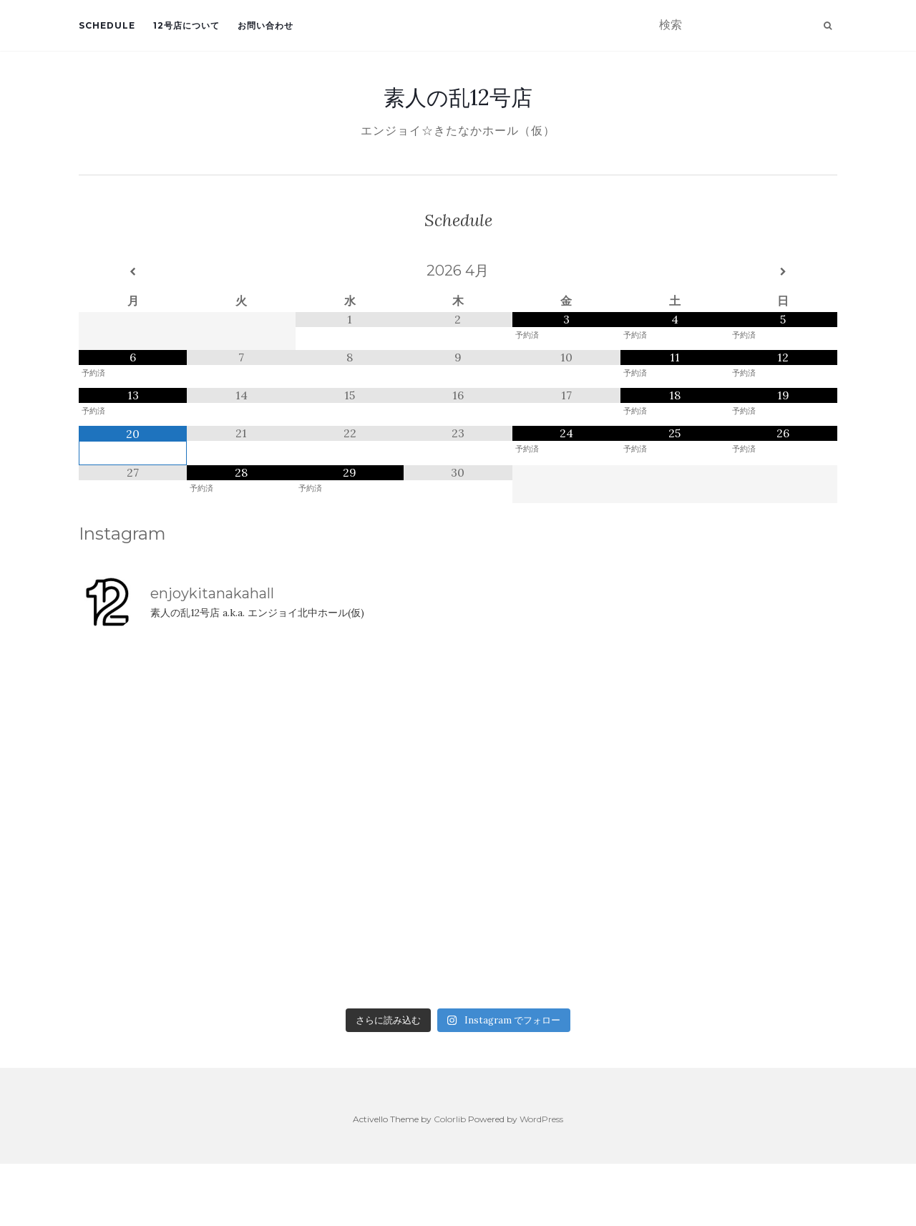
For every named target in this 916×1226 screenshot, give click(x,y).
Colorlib (450, 1119)
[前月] (133, 272)
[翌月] (783, 272)
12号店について (186, 25)
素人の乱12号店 (458, 97)
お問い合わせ (265, 25)
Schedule (107, 25)
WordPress (541, 1119)
